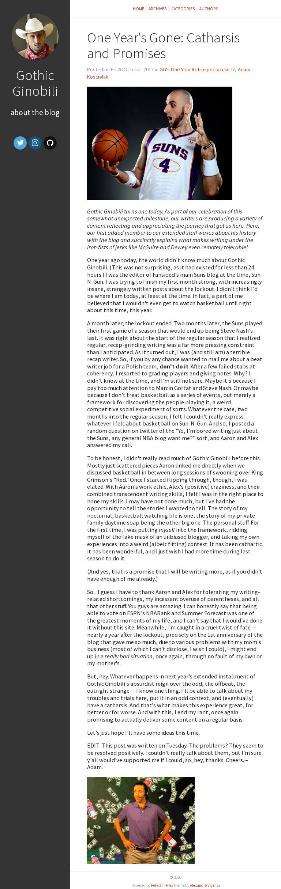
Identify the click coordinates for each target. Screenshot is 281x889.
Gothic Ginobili (35, 83)
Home (139, 8)
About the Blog (35, 112)
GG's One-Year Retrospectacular (195, 69)
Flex (169, 885)
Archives (158, 8)
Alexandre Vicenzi (205, 885)
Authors (208, 8)
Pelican (157, 885)
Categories (183, 8)
